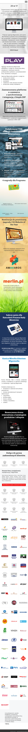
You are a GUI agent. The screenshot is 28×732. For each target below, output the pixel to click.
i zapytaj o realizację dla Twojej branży (14, 484)
